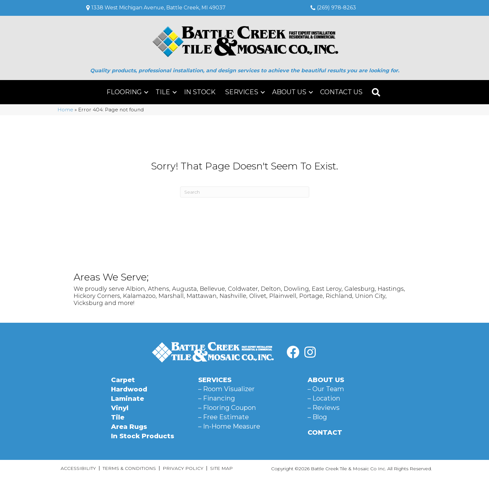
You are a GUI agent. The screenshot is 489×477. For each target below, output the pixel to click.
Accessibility (78, 468)
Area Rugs (129, 427)
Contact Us (341, 92)
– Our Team (326, 389)
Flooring (124, 92)
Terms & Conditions (129, 468)
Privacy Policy (183, 468)
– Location (324, 398)
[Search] (244, 192)
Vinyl (119, 408)
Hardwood (129, 389)
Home (65, 110)
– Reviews (324, 407)
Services (241, 92)
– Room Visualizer (226, 389)
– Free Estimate (223, 417)
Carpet (123, 380)
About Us (289, 92)
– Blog (317, 417)
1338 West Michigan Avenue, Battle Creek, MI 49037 (158, 8)
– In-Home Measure (229, 426)
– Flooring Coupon (227, 407)
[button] (146, 92)
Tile (163, 92)
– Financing (216, 398)
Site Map (221, 468)
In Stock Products (142, 436)
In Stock (200, 92)
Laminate (127, 398)
